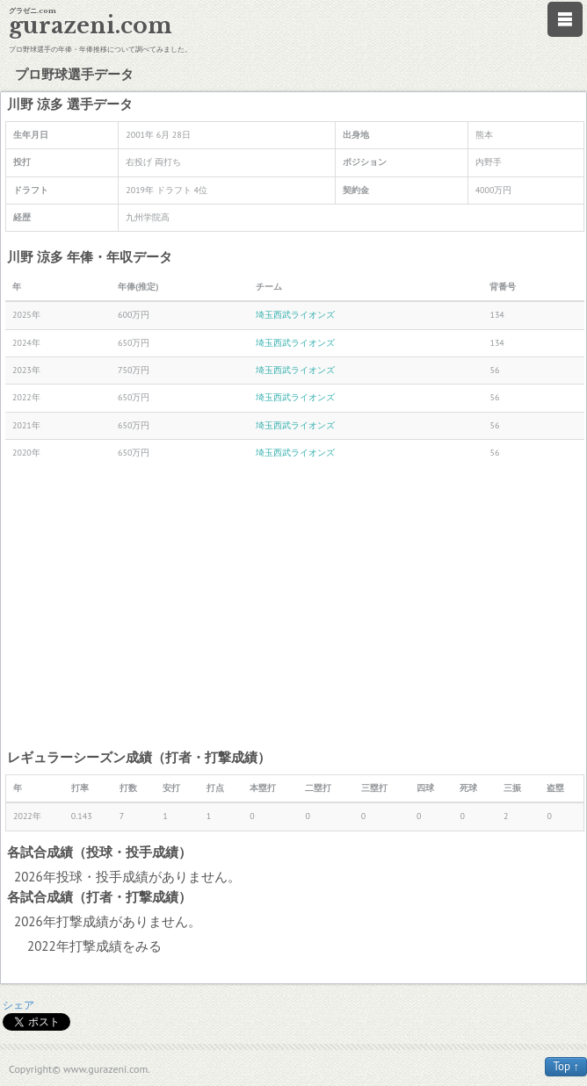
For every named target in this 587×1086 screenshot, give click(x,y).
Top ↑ (566, 1066)
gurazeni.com (90, 26)
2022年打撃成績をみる (94, 946)
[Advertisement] (294, 607)
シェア (18, 1004)
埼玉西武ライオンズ (295, 314)
